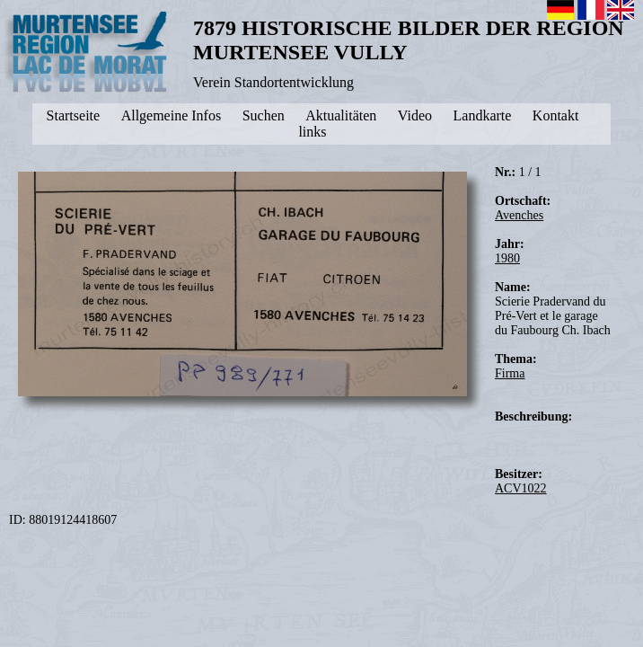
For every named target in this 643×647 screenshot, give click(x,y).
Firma (509, 373)
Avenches (519, 215)
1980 (507, 258)
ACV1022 (521, 488)
